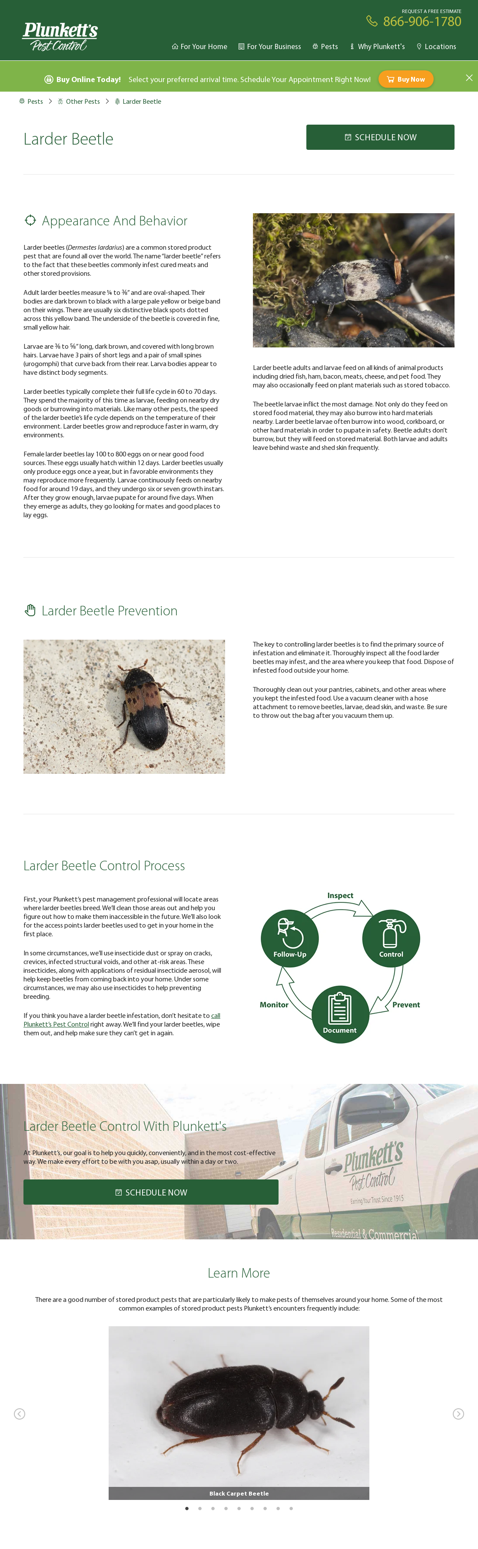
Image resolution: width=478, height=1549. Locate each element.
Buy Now (405, 79)
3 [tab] (213, 1508)
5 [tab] (239, 1508)
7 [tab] (265, 1508)
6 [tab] (252, 1508)
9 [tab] (291, 1508)
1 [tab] (187, 1508)
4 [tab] (226, 1508)
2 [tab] (200, 1508)
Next (458, 1414)
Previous (20, 1414)
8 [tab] (278, 1508)
